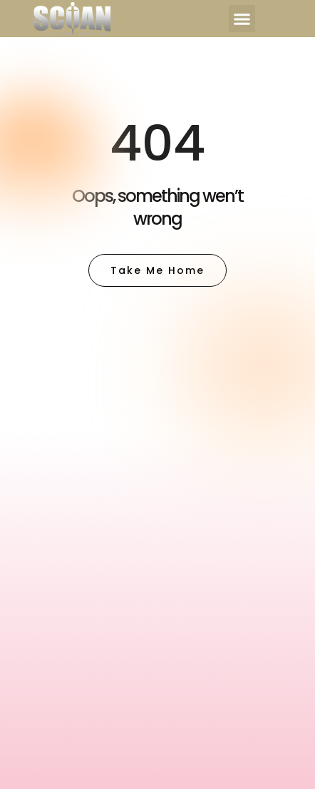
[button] (242, 18)
